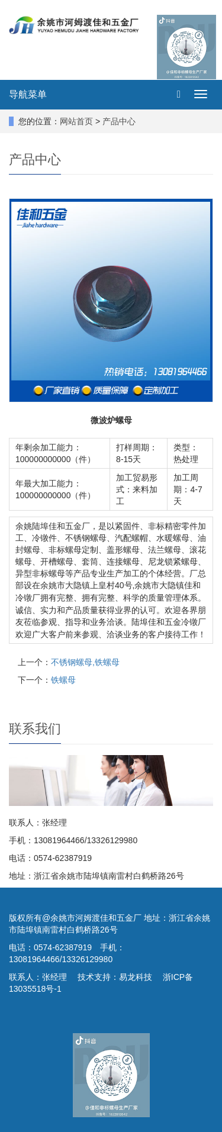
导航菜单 (28, 94)
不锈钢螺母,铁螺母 (85, 662)
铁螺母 (63, 680)
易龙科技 (135, 977)
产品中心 (119, 121)
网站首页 (76, 121)
